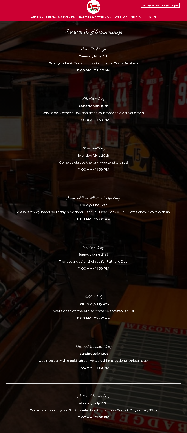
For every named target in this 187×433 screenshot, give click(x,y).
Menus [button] (37, 17)
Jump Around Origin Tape (160, 5)
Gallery (130, 17)
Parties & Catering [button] (95, 17)
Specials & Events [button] (61, 17)
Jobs (117, 17)
